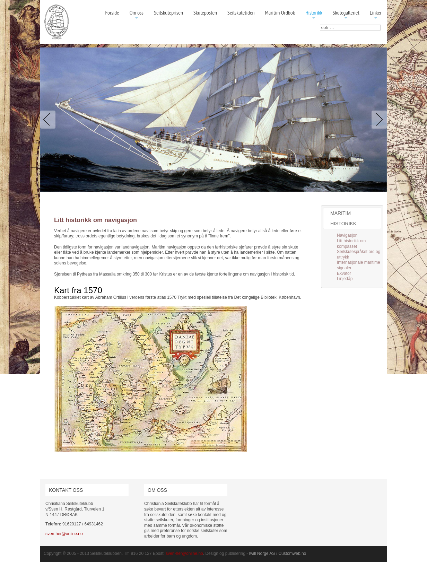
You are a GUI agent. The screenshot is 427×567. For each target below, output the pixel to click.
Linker (376, 15)
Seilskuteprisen (168, 12)
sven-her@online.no (64, 533)
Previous (49, 120)
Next (378, 120)
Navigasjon (347, 235)
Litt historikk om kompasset (351, 243)
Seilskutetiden (241, 12)
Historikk (313, 15)
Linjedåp (344, 278)
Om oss (136, 15)
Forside (112, 12)
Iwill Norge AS (262, 553)
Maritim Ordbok (280, 12)
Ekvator (344, 273)
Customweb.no (292, 553)
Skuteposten (205, 12)
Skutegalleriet (346, 15)
